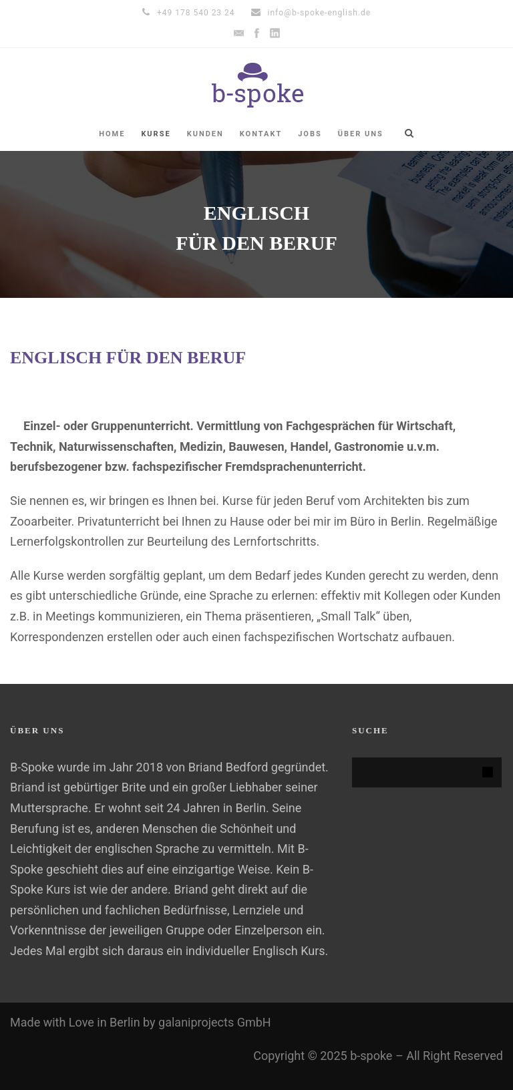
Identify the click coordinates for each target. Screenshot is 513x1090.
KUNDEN (205, 134)
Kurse (155, 134)
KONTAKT (261, 134)
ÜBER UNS (360, 134)
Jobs (310, 134)
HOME (112, 134)
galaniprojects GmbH (214, 1022)
